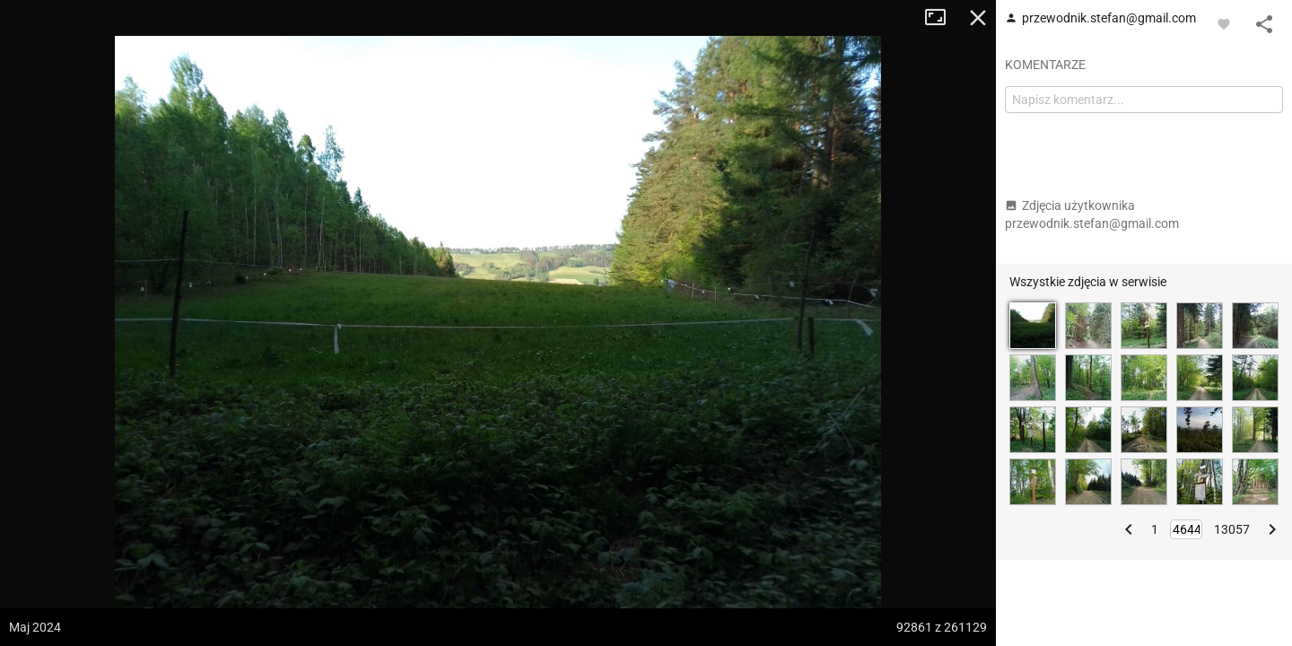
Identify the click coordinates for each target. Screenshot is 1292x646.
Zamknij (978, 18)
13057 (1232, 529)
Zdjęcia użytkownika (1092, 214)
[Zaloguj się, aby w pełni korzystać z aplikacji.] (1223, 23)
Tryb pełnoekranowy (942, 18)
